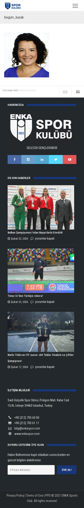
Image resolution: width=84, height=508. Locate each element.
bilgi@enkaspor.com (27, 428)
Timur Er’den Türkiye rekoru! (25, 296)
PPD (48, 495)
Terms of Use (34, 495)
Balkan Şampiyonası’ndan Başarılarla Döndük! (35, 232)
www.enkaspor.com (27, 434)
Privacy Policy (15, 495)
